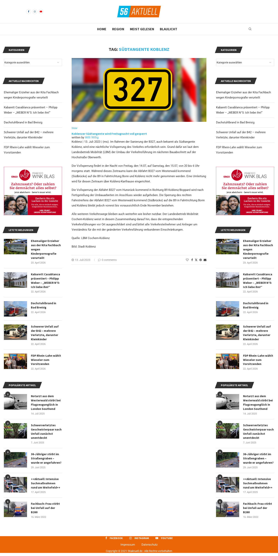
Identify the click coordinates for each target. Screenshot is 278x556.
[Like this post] (187, 260)
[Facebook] (28, 11)
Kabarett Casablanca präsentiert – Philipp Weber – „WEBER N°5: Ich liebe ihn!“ (258, 281)
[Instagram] (34, 11)
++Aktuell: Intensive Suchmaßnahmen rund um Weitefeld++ (257, 486)
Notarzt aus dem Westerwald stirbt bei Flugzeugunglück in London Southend (258, 404)
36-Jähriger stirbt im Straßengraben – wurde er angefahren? (258, 461)
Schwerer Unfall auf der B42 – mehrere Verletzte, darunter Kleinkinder (257, 334)
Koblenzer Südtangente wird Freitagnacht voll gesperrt (109, 134)
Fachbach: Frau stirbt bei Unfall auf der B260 (257, 511)
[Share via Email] (205, 260)
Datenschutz (150, 547)
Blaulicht (168, 29)
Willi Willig (91, 137)
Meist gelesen (142, 29)
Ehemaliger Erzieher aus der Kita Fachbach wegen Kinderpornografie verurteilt (258, 249)
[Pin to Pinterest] (200, 260)
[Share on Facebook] (192, 260)
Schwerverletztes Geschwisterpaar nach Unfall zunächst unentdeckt (258, 433)
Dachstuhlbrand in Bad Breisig (235, 122)
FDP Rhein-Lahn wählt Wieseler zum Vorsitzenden (258, 361)
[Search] (250, 29)
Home (101, 29)
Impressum (127, 547)
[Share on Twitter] (196, 260)
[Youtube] (40, 11)
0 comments (107, 260)
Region (118, 29)
